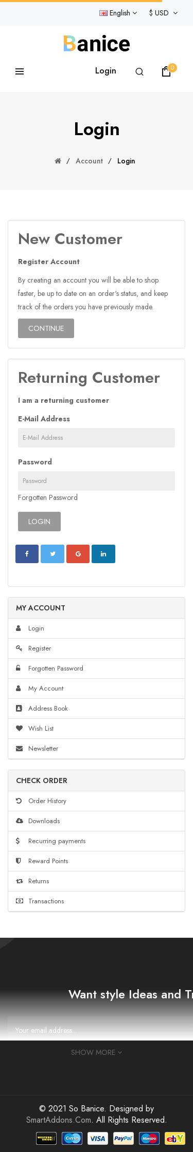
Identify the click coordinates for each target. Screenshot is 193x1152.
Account (89, 160)
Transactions (40, 901)
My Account (39, 688)
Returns (32, 881)
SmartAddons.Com (58, 1120)
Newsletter (37, 748)
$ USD (163, 13)
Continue (46, 328)
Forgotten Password (48, 497)
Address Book (42, 708)
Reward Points (42, 861)
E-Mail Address (44, 419)
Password (35, 462)
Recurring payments (50, 841)
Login (105, 71)
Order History (41, 801)
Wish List (35, 728)
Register (33, 648)
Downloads (38, 821)
